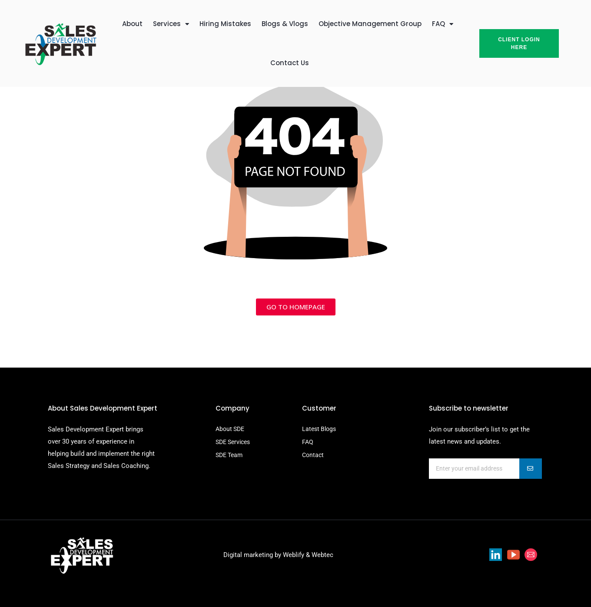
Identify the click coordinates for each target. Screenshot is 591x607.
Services (171, 24)
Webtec (322, 555)
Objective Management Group (370, 23)
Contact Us (289, 62)
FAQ (442, 24)
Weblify (293, 555)
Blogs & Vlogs (285, 23)
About (132, 23)
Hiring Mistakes (225, 23)
